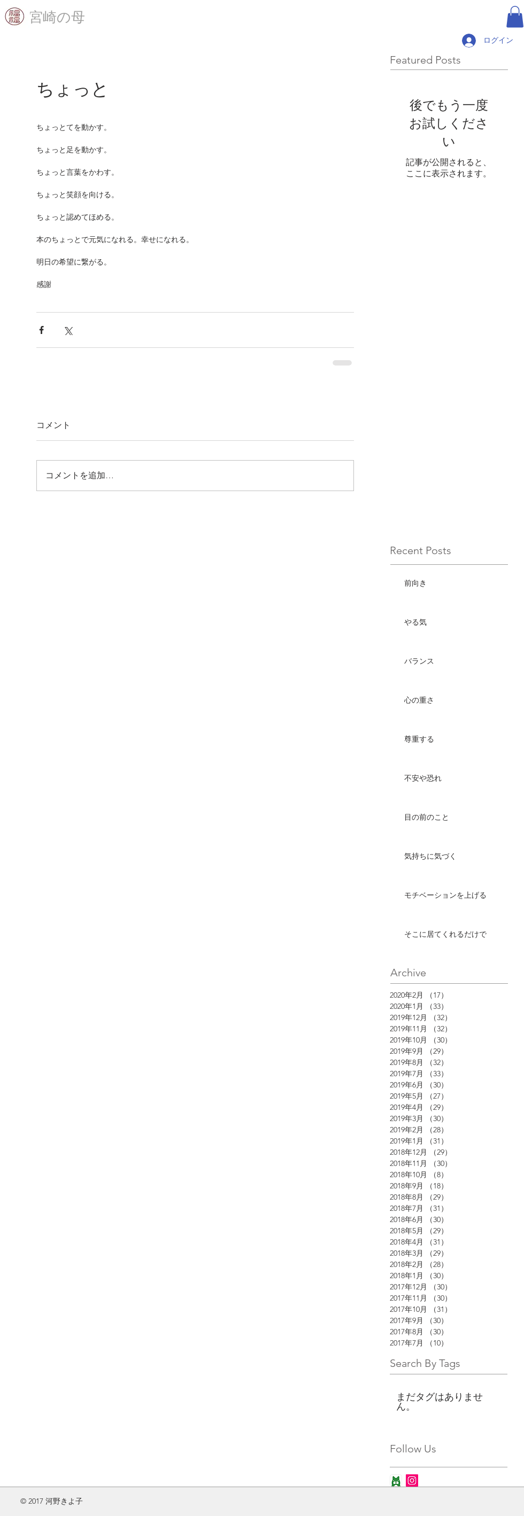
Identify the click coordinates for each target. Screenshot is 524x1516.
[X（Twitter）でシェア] (68, 330)
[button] (515, 17)
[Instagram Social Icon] (412, 1480)
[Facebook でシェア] (41, 330)
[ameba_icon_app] (396, 1480)
